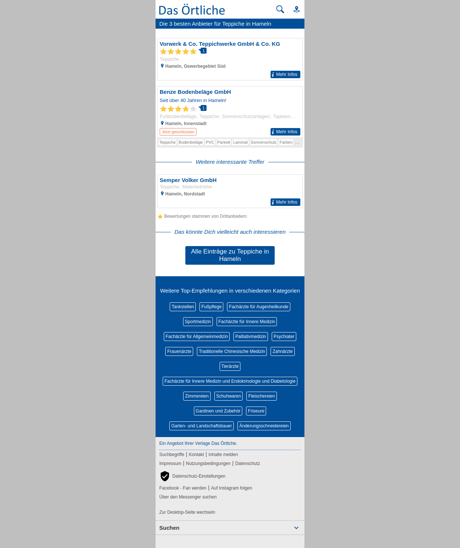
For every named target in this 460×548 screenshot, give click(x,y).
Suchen (169, 528)
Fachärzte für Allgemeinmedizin (197, 336)
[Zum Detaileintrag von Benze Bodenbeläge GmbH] (230, 111)
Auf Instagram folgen (231, 488)
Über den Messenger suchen (188, 497)
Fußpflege (211, 306)
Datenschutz (247, 463)
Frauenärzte (179, 351)
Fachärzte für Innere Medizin (246, 321)
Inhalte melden (223, 454)
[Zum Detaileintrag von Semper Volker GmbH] (230, 191)
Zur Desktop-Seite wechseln (187, 512)
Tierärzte (230, 366)
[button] (293, 9)
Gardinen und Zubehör (218, 411)
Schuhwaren (228, 396)
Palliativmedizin (250, 336)
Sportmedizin (198, 321)
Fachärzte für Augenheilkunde (258, 306)
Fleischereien (261, 396)
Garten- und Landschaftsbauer (201, 425)
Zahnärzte (282, 351)
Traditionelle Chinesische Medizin (232, 351)
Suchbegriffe (171, 454)
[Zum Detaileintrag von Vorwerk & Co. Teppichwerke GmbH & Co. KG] (230, 59)
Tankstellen (183, 306)
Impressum (170, 463)
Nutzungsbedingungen (208, 463)
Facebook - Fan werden (183, 488)
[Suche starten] (280, 9)
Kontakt (196, 454)
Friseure (256, 411)
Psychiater (284, 336)
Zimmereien (196, 396)
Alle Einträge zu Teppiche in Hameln (230, 255)
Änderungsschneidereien (264, 425)
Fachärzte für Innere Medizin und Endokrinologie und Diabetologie (230, 381)
